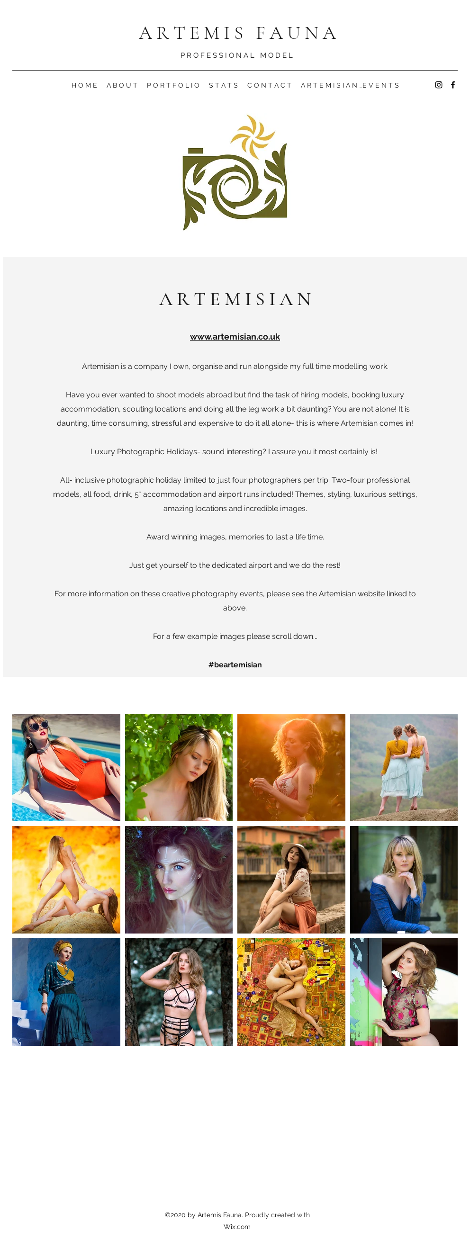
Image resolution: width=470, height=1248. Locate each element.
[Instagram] (438, 85)
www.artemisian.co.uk (235, 336)
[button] (122, 85)
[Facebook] (453, 85)
